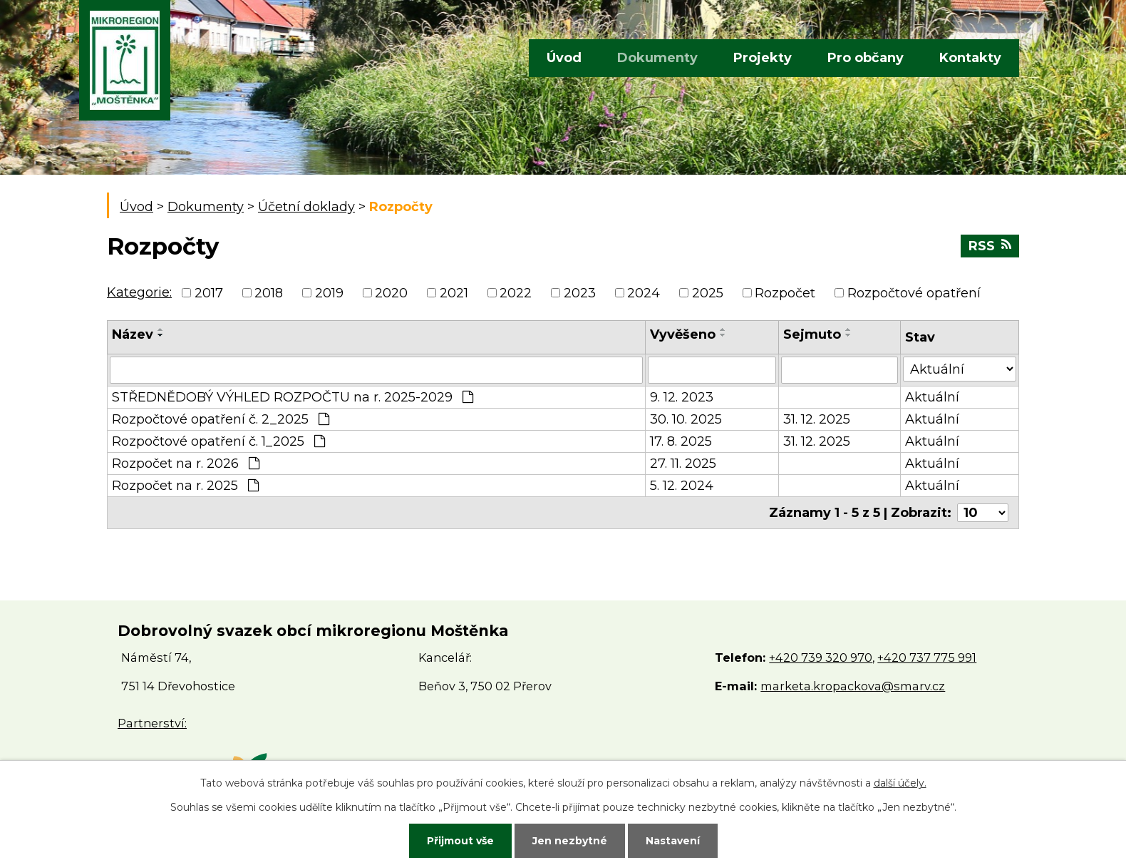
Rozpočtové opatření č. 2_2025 (220, 419)
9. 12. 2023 (681, 397)
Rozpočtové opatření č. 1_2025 (218, 441)
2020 (391, 293)
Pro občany (865, 58)
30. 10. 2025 (686, 419)
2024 (643, 293)
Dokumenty (657, 58)
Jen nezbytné (569, 840)
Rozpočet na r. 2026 (185, 463)
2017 (209, 293)
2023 (580, 293)
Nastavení (673, 840)
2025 (707, 293)
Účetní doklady (306, 207)
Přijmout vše (460, 840)
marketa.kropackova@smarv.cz (852, 686)
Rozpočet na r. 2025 (185, 485)
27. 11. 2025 (683, 463)
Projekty (762, 58)
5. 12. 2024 (681, 485)
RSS (990, 246)
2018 (268, 293)
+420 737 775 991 (926, 657)
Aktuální (932, 397)
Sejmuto (812, 334)
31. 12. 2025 (816, 419)
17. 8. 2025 (681, 441)
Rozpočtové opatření (914, 293)
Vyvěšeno (683, 334)
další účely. (900, 783)
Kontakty (970, 58)
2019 (329, 293)
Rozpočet (785, 293)
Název (132, 334)
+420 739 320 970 (820, 657)
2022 (516, 293)
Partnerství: (152, 723)
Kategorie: (139, 292)
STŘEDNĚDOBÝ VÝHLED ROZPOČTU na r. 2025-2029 (292, 397)
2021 (454, 293)
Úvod (564, 58)
